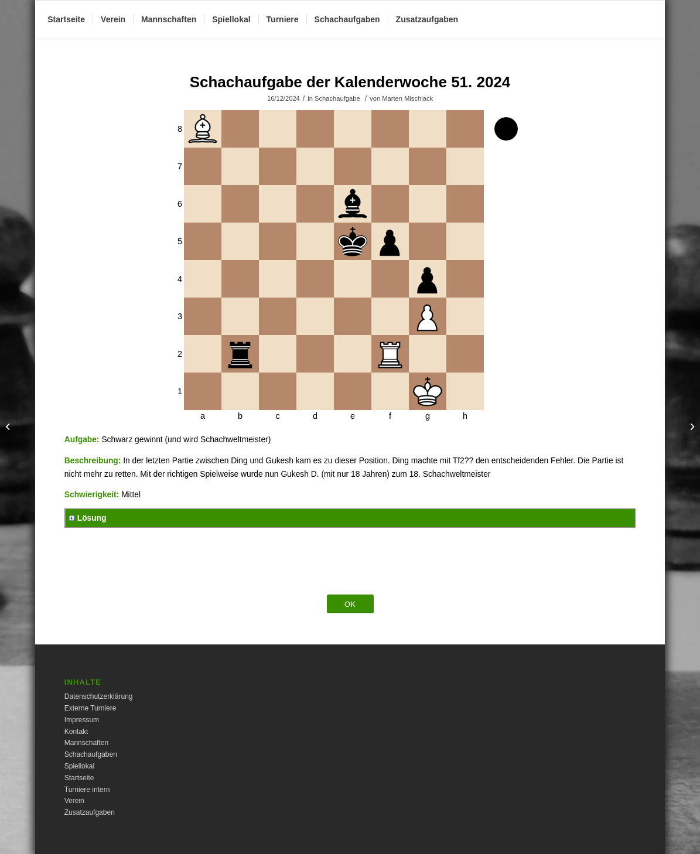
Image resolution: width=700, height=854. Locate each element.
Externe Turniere (90, 708)
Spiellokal (79, 766)
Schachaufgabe (337, 98)
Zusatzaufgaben (89, 812)
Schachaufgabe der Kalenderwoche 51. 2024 (350, 82)
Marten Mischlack (407, 98)
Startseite (79, 778)
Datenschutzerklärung (98, 696)
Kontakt (76, 731)
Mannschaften (86, 743)
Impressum (81, 720)
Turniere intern (87, 789)
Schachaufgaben (90, 754)
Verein (74, 801)
